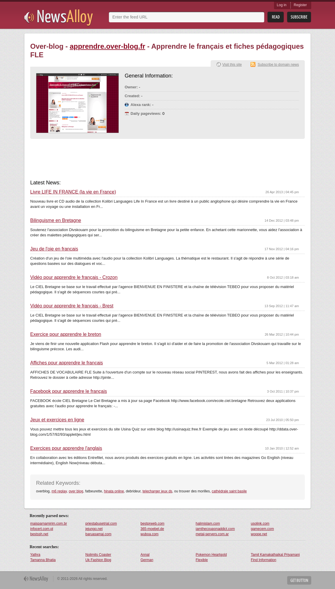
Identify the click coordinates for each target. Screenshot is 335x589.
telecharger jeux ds (157, 491)
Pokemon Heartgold (211, 555)
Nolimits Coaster (98, 555)
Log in (282, 5)
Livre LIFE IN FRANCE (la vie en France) (73, 192)
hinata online (114, 491)
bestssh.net (39, 534)
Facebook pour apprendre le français (68, 391)
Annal (145, 555)
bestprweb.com (152, 523)
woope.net (259, 534)
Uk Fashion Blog (98, 560)
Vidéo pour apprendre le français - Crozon (74, 277)
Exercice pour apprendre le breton (65, 334)
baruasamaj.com (98, 534)
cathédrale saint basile (229, 491)
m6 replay (59, 491)
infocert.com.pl (41, 529)
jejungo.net (94, 529)
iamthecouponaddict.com (215, 529)
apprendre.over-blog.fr (107, 46)
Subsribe (299, 17)
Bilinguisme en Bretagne (55, 220)
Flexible (202, 560)
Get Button (299, 580)
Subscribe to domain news (278, 65)
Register (300, 5)
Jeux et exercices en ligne (57, 420)
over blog (76, 491)
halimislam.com (208, 523)
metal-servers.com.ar (212, 534)
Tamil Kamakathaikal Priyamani (275, 555)
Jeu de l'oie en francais (54, 249)
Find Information (263, 560)
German (147, 560)
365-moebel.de (152, 529)
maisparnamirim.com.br (48, 523)
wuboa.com (149, 534)
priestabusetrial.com (101, 523)
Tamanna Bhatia (43, 560)
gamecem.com (262, 529)
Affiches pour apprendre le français (66, 363)
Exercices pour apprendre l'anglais (66, 448)
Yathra (35, 555)
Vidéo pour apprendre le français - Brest (71, 306)
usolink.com (260, 523)
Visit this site (232, 65)
